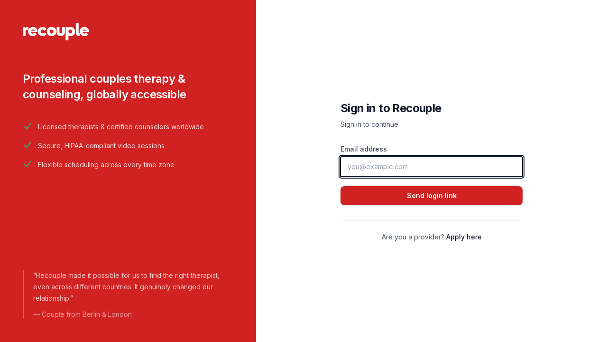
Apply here (464, 237)
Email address (363, 149)
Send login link (432, 195)
